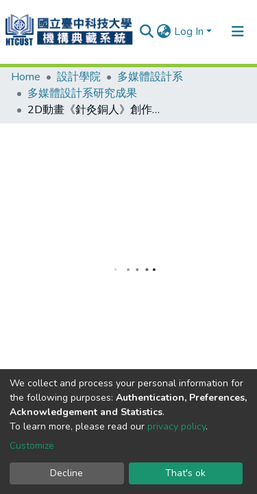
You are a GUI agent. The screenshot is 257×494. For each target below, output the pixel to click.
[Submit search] (147, 31)
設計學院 (79, 76)
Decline (66, 473)
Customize (32, 445)
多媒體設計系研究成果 (82, 93)
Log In (189, 31)
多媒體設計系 (150, 76)
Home (25, 76)
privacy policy (176, 426)
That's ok (185, 473)
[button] (164, 31)
